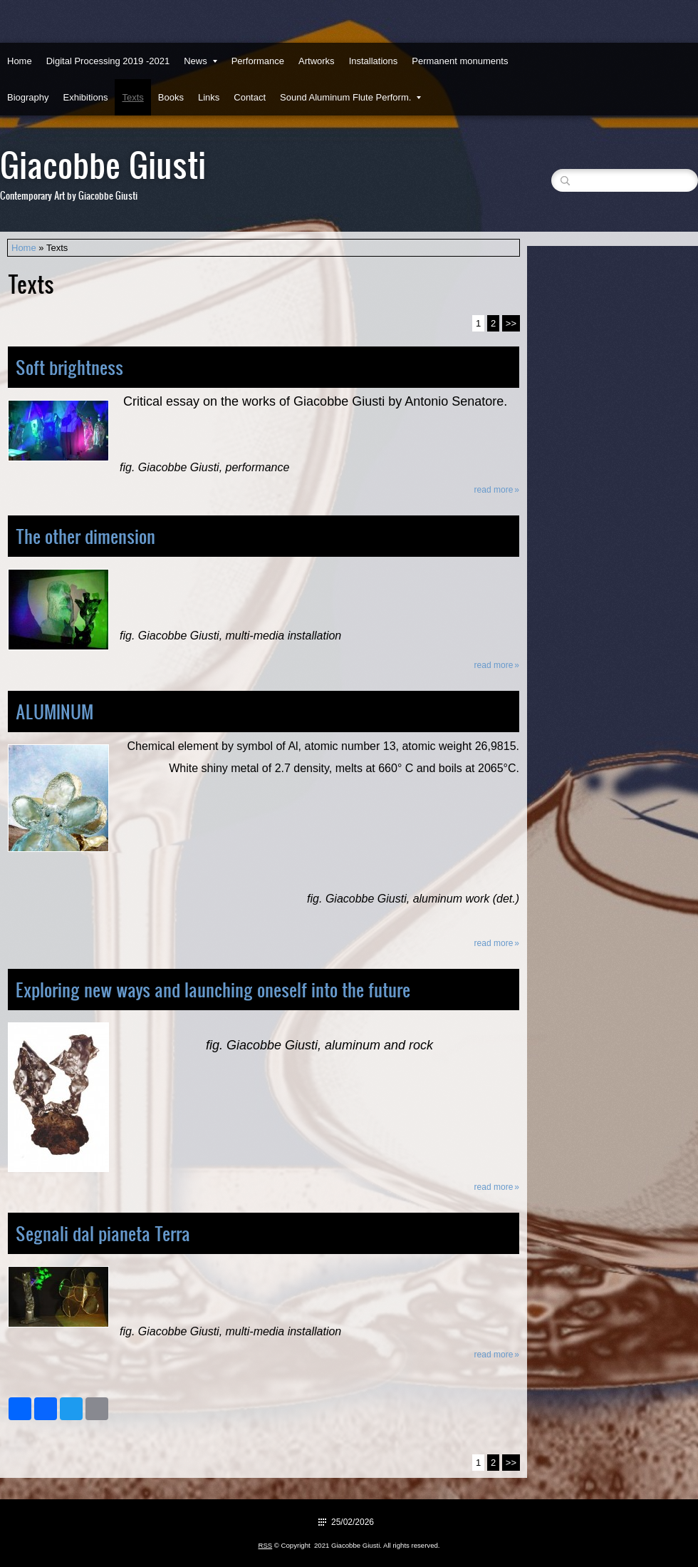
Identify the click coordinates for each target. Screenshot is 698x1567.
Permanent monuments (460, 61)
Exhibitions (85, 97)
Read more (494, 489)
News (200, 61)
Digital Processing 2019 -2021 (108, 61)
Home (19, 61)
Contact (250, 97)
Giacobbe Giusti (103, 163)
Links (208, 97)
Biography (28, 97)
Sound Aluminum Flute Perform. (350, 97)
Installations (373, 61)
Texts (132, 97)
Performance (257, 61)
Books (171, 97)
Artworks (316, 61)
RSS (265, 1545)
